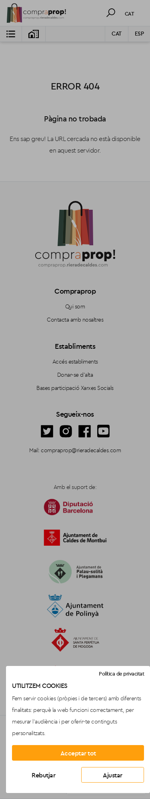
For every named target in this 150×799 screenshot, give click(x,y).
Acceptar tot (78, 753)
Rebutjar (43, 775)
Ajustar (112, 775)
